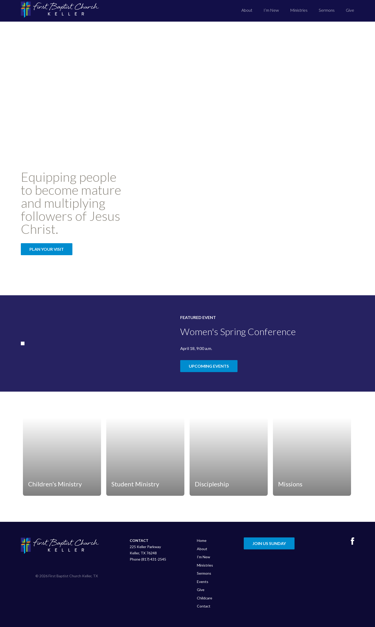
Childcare (204, 598)
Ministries (299, 10)
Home (202, 540)
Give (350, 10)
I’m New (271, 10)
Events (202, 581)
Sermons (327, 10)
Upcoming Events (209, 365)
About (246, 10)
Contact (203, 606)
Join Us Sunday (269, 543)
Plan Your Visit (46, 249)
